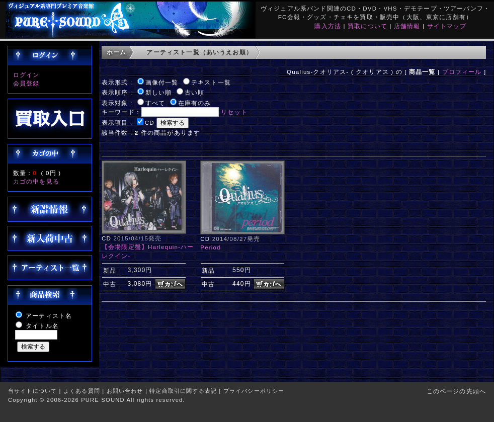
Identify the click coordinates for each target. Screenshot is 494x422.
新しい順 (158, 92)
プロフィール (462, 71)
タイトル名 (42, 325)
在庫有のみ (194, 103)
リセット (234, 112)
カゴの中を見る (36, 181)
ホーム (116, 52)
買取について (367, 26)
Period (210, 247)
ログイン (26, 74)
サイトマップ (447, 26)
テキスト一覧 (211, 82)
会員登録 (26, 83)
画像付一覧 (162, 82)
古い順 (194, 92)
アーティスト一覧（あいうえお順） (199, 52)
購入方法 (327, 26)
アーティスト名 (49, 315)
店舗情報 (407, 26)
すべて (155, 103)
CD (149, 122)
